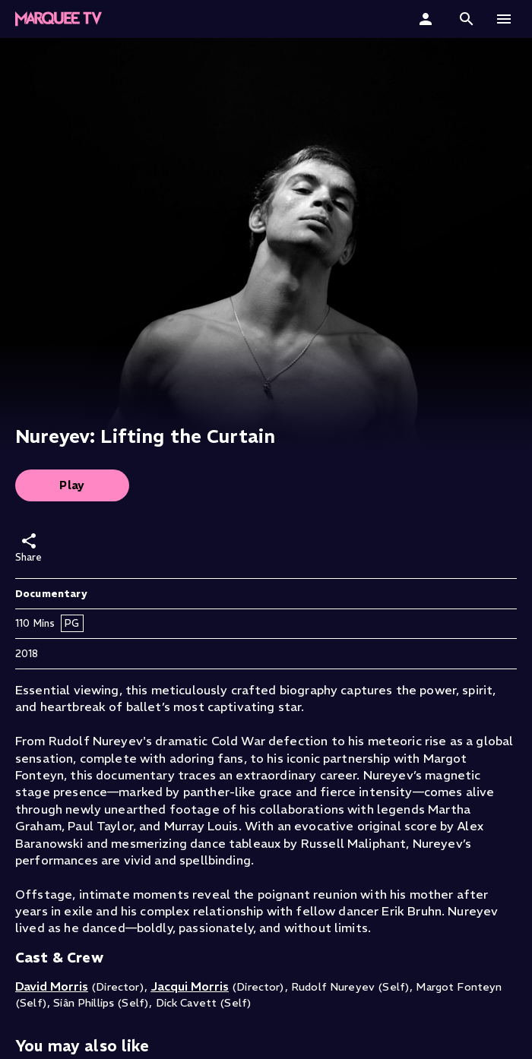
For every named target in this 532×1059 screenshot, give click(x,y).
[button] (467, 19)
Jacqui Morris (189, 986)
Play (72, 485)
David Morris (51, 986)
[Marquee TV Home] (58, 19)
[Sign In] (427, 19)
